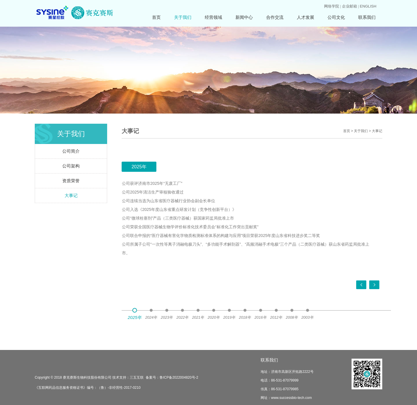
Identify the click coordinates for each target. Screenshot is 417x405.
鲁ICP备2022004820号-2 (179, 377)
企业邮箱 (349, 6)
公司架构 (71, 165)
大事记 (71, 195)
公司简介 (71, 151)
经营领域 (213, 17)
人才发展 (305, 17)
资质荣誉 (71, 180)
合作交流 (275, 17)
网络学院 (331, 6)
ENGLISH (368, 6)
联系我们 (367, 17)
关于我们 (182, 17)
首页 (156, 17)
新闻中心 (244, 17)
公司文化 (336, 17)
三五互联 (137, 377)
